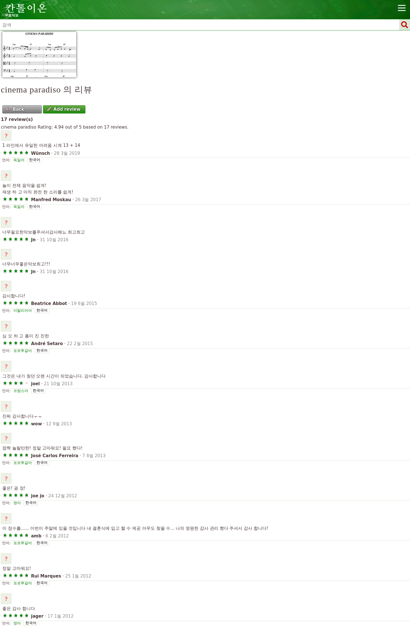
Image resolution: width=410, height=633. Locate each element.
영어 (17, 503)
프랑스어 (20, 391)
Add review (64, 109)
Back (15, 109)
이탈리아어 (22, 310)
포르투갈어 (22, 351)
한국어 (34, 160)
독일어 (18, 160)
